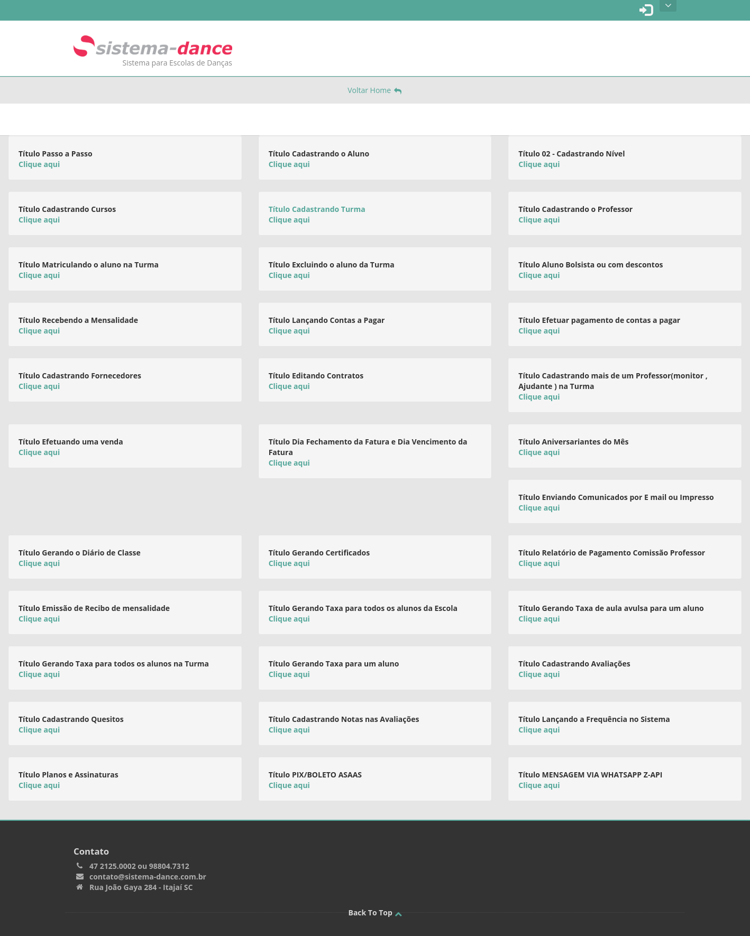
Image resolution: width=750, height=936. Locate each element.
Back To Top (374, 912)
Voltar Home (375, 90)
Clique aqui (39, 164)
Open (668, 6)
